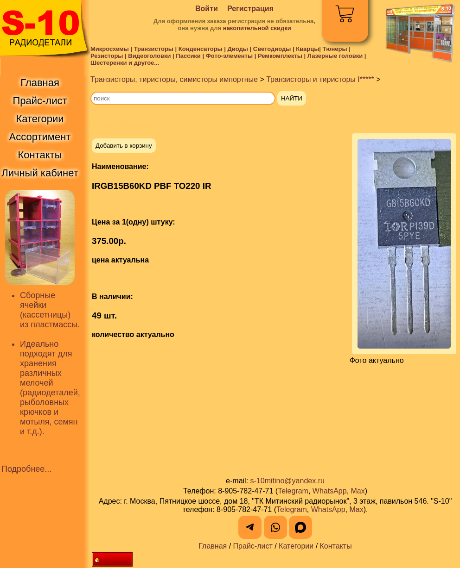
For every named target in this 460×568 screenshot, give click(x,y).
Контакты (336, 546)
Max (358, 491)
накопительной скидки (257, 28)
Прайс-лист (253, 546)
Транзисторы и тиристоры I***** (320, 79)
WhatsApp (330, 491)
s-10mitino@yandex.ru (287, 481)
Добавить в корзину (124, 145)
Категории (296, 546)
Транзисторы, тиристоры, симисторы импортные (174, 79)
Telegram (293, 491)
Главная (212, 546)
